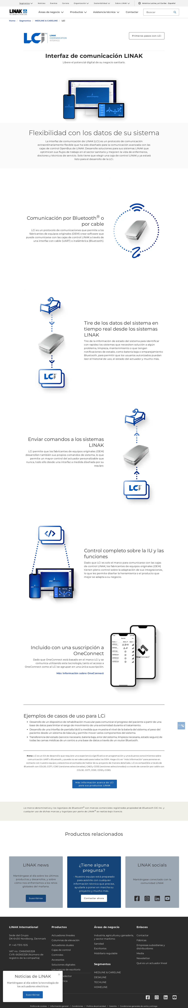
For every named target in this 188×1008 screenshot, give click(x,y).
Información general (59, 1006)
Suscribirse (36, 898)
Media (140, 953)
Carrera (65, 3)
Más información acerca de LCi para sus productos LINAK (94, 784)
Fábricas (141, 940)
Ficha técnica (59, 981)
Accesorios (58, 959)
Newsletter (143, 958)
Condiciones (77, 1006)
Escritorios (100, 948)
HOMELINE (100, 987)
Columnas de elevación (65, 940)
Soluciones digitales (63, 964)
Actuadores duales (63, 945)
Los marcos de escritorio (66, 969)
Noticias (41, 3)
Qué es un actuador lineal (152, 963)
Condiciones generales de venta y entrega (138, 1006)
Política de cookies (38, 1006)
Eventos (53, 3)
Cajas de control (61, 950)
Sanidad (99, 943)
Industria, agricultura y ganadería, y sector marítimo (114, 937)
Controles (57, 954)
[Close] (59, 974)
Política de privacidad (96, 1006)
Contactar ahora (94, 898)
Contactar (142, 935)
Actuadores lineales (63, 935)
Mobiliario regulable (105, 953)
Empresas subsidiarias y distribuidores (151, 947)
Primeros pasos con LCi (146, 35)
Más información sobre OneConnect (80, 673)
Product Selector (62, 976)
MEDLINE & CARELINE (107, 972)
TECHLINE (100, 982)
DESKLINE (100, 977)
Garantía (113, 1006)
